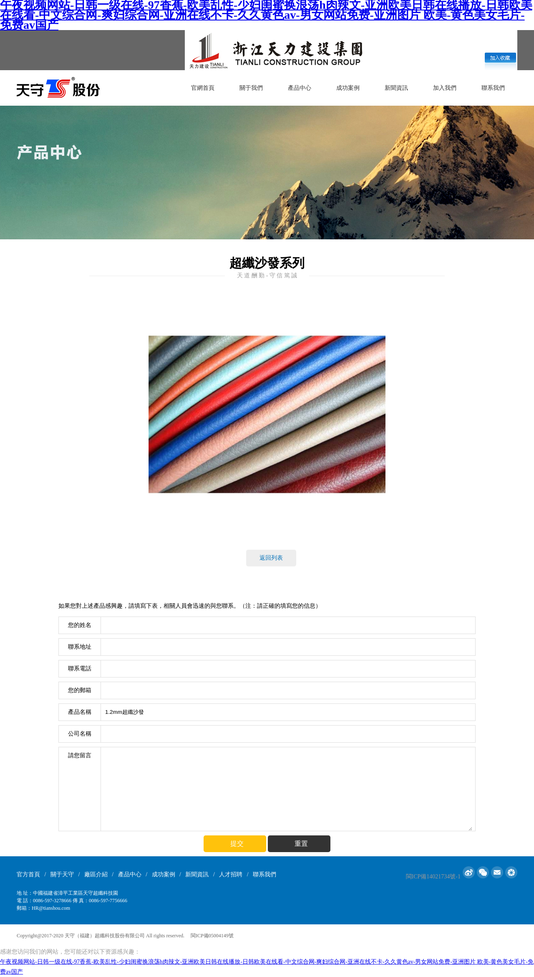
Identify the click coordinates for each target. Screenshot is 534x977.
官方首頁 (28, 874)
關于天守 (62, 874)
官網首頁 (202, 88)
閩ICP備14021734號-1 (433, 876)
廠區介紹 (96, 874)
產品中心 (299, 88)
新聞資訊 (396, 88)
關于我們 (251, 88)
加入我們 (444, 88)
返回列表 (271, 558)
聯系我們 (493, 88)
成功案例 (348, 88)
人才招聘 (230, 874)
